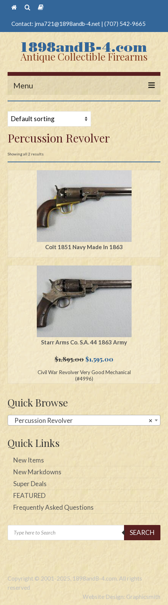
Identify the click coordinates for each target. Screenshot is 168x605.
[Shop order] (49, 118)
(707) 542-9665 (125, 23)
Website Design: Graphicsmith (121, 596)
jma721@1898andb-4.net (67, 23)
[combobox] (84, 420)
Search (142, 532)
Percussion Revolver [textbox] (81, 420)
